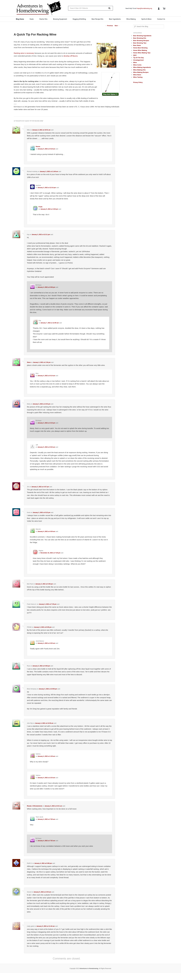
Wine (135, 62)
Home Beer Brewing (140, 48)
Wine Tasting (137, 77)
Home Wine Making (140, 50)
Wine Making (131, 19)
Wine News (137, 75)
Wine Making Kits (139, 70)
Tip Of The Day (138, 57)
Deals (32, 19)
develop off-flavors (70, 56)
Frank (40, 207)
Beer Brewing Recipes (141, 40)
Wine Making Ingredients (142, 67)
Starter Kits (43, 19)
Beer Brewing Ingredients (142, 36)
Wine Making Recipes (141, 72)
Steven (38, 146)
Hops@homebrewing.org (144, 8)
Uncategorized (138, 60)
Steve (29, 362)
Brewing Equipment (60, 19)
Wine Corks (137, 65)
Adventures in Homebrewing (88, 968)
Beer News (137, 45)
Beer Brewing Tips (139, 43)
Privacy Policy (138, 82)
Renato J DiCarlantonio (34, 806)
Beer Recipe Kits (97, 19)
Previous (109, 25)
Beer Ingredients (115, 19)
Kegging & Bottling (79, 19)
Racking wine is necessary (24, 53)
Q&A (135, 55)
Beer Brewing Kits (139, 38)
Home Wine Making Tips (141, 53)
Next (117, 25)
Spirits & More (146, 19)
